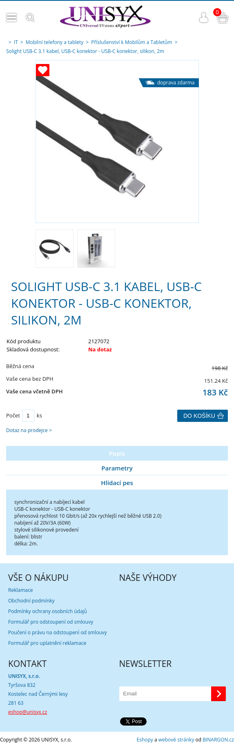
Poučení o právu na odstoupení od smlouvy (57, 632)
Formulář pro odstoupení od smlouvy (50, 621)
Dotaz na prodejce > (29, 430)
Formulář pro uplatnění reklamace (47, 643)
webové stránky (176, 739)
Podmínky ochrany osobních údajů (47, 611)
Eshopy (145, 739)
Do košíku (199, 416)
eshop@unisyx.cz (27, 711)
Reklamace (20, 590)
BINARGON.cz (218, 739)
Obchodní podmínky (31, 600)
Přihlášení (203, 17)
